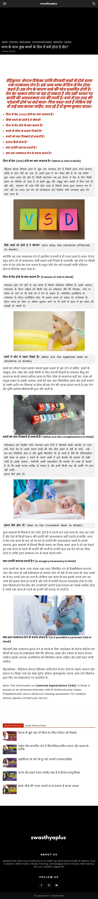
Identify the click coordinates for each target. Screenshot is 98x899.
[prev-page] (4, 799)
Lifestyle (68, 42)
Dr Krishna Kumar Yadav (42, 42)
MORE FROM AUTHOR (35, 725)
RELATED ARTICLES (13, 725)
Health (4, 42)
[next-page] (9, 799)
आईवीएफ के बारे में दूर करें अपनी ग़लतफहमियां (45, 759)
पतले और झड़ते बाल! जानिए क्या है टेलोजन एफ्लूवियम (49, 772)
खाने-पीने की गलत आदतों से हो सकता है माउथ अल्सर (48, 786)
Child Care (14, 42)
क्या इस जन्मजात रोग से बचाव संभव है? (29, 153)
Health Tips (58, 42)
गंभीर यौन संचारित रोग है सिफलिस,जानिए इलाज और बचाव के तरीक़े (53, 748)
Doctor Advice (25, 42)
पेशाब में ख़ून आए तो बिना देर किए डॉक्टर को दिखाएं (47, 733)
